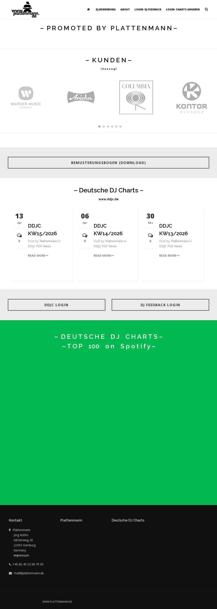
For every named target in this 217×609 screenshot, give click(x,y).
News (47, 246)
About (125, 9)
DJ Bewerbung (106, 9)
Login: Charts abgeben (183, 9)
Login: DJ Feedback (148, 9)
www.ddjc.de (109, 199)
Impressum (21, 555)
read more (38, 255)
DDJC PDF (35, 246)
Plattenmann (48, 241)
